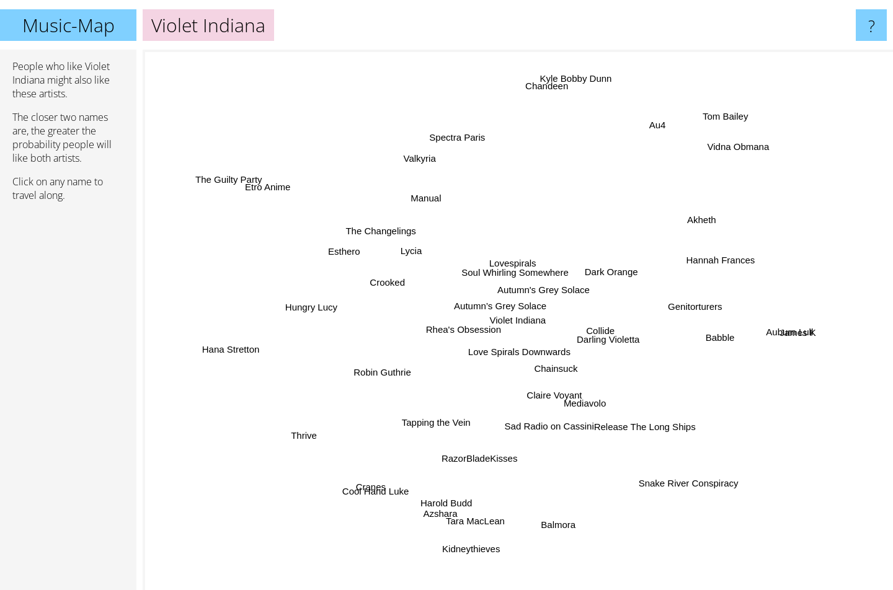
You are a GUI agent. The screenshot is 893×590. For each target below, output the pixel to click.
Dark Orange (610, 267)
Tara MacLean (480, 500)
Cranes (360, 495)
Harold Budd (454, 490)
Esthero (358, 257)
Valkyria (420, 157)
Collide (596, 316)
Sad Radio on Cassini (555, 420)
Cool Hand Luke (390, 470)
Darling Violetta (637, 348)
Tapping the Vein (436, 408)
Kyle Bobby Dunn (569, 95)
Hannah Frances (705, 265)
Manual (424, 208)
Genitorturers (686, 305)
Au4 (657, 134)
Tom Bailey (722, 109)
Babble (743, 369)
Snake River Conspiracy (675, 464)
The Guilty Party (233, 180)
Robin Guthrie (383, 368)
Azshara (440, 505)
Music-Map (68, 25)
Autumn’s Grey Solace (508, 312)
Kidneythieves (478, 529)
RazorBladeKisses (484, 446)
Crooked (401, 286)
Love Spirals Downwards (516, 360)
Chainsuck (562, 382)
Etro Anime (275, 197)
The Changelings (393, 227)
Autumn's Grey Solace (553, 286)
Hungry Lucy (301, 313)
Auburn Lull (763, 331)
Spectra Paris (450, 138)
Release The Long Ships (631, 415)
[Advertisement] (68, 401)
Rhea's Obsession (417, 352)
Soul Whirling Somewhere (513, 267)
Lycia (406, 245)
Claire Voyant (568, 401)
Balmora (558, 516)
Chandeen (544, 80)
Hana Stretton (240, 348)
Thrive (318, 427)
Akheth (706, 214)
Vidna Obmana (727, 163)
